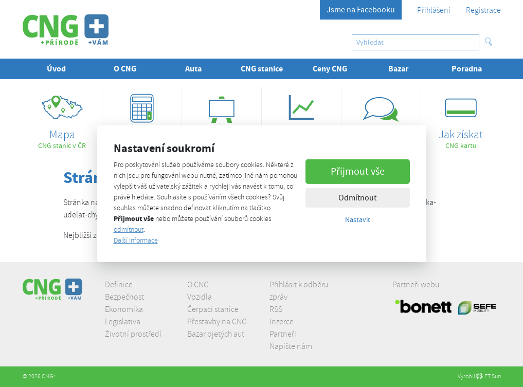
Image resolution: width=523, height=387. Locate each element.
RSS (275, 309)
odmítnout (128, 229)
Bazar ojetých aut (215, 334)
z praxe (221, 118)
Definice (119, 285)
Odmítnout (357, 198)
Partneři (282, 334)
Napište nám (290, 346)
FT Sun (488, 376)
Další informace (136, 240)
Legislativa (122, 322)
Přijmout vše (358, 171)
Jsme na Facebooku (361, 10)
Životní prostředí (133, 334)
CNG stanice (262, 68)
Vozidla (199, 297)
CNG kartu (460, 118)
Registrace (483, 10)
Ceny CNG (330, 68)
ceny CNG (301, 118)
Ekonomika (124, 309)
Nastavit (357, 219)
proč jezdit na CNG (381, 118)
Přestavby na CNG (217, 322)
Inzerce (281, 322)
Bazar (398, 68)
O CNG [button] (125, 68)
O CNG (198, 285)
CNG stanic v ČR (62, 118)
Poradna (467, 68)
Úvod (56, 68)
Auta (193, 68)
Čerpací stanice (213, 309)
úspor (142, 118)
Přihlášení (433, 10)
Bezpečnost (124, 297)
